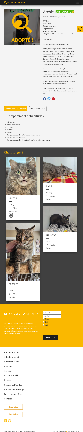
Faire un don (11, 375)
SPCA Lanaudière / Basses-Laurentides (62, 34)
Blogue (7, 380)
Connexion (13, 407)
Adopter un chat (11, 357)
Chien (47, 319)
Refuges (8, 366)
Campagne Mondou (13, 385)
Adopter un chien (12, 352)
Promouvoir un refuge (14, 389)
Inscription (13, 414)
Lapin (46, 325)
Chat (46, 322)
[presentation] (58, 331)
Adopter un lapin (12, 361)
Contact (8, 398)
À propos (8, 371)
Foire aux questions (13, 394)
